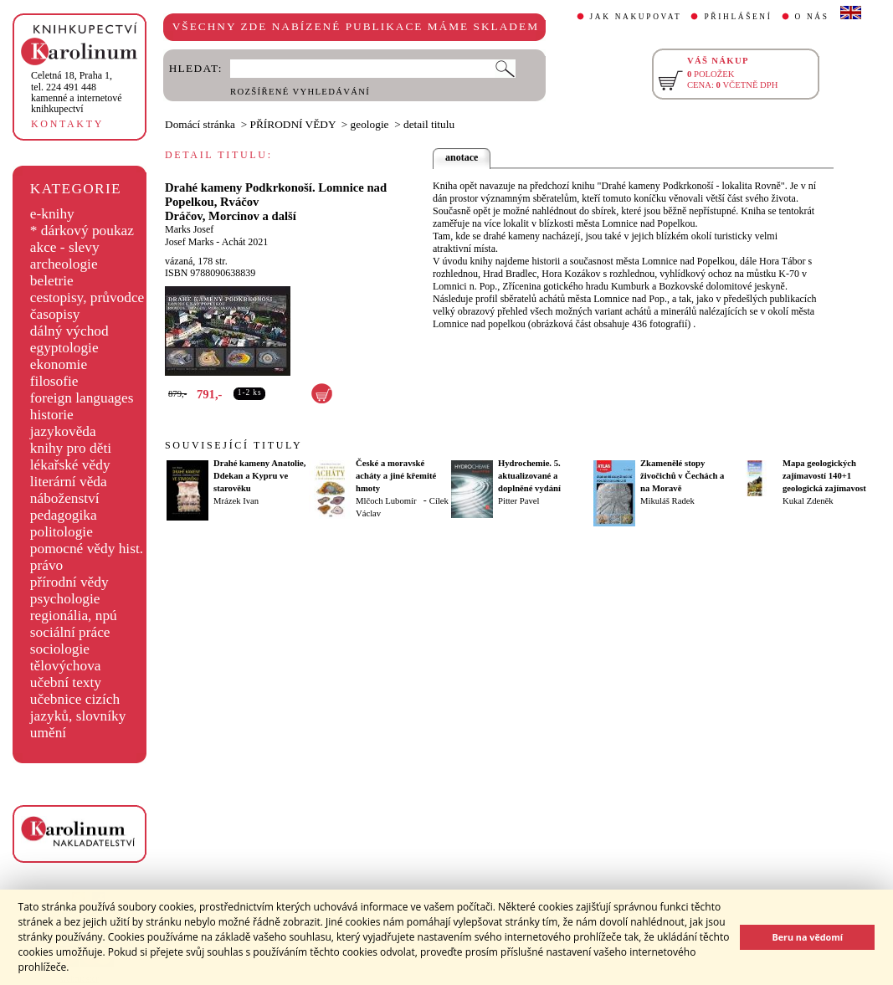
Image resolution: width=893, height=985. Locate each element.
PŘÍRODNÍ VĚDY (293, 124)
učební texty (65, 682)
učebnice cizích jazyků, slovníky (78, 707)
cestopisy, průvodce (87, 297)
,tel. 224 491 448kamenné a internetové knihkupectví (76, 92)
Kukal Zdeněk (808, 500)
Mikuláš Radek (667, 500)
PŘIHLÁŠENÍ (738, 17)
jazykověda (63, 431)
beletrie (52, 281)
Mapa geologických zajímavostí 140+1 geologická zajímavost (824, 476)
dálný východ (69, 331)
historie (52, 415)
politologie (61, 532)
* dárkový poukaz (82, 231)
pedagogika (63, 515)
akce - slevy (65, 247)
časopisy (55, 314)
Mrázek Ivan (236, 500)
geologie (370, 124)
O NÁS (812, 17)
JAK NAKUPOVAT (636, 17)
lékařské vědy (70, 465)
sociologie (60, 649)
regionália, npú (73, 615)
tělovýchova (65, 666)
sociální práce (70, 632)
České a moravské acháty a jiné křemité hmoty (396, 476)
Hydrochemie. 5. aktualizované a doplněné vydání (529, 476)
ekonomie (58, 364)
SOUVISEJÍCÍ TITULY (233, 445)
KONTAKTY (67, 124)
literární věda (68, 482)
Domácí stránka (200, 124)
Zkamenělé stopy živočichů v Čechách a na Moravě (682, 476)
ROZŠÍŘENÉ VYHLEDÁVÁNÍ (300, 91)
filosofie (54, 381)
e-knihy (52, 214)
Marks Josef (189, 229)
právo (46, 565)
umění (48, 733)
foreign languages (82, 398)
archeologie (64, 264)
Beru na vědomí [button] (807, 937)
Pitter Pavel (518, 500)
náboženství (65, 498)
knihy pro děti (70, 448)
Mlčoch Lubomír (386, 500)
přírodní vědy (69, 582)
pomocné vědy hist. (86, 549)
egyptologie (64, 348)
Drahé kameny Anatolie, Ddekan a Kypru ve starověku (259, 476)
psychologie (65, 599)
